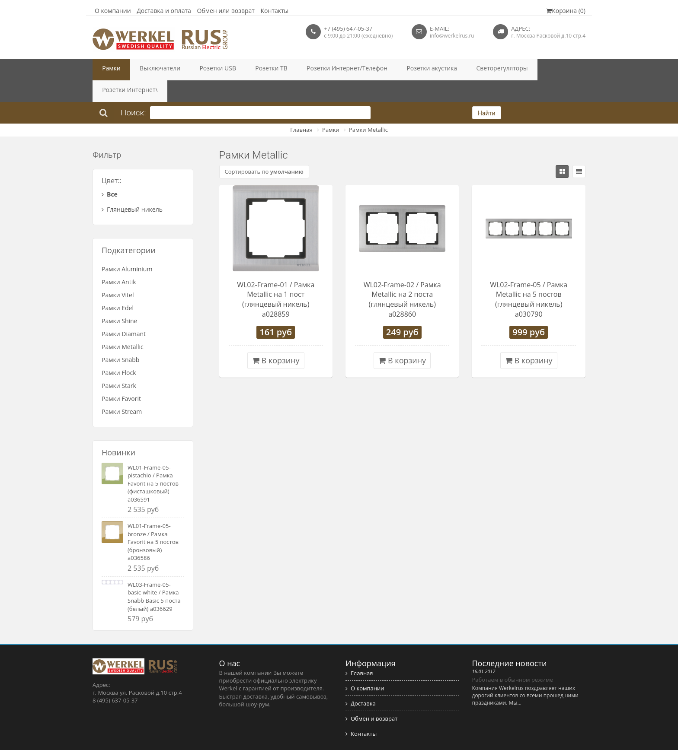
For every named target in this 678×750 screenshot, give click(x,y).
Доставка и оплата (164, 10)
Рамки (107, 69)
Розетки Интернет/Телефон (307, 69)
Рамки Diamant (124, 312)
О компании (113, 10)
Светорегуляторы (442, 69)
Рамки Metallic (368, 108)
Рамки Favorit (121, 377)
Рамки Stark (119, 364)
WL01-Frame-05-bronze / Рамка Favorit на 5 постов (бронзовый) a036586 (153, 520)
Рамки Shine (119, 299)
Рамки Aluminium (127, 247)
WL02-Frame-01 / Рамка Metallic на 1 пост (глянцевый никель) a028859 (275, 278)
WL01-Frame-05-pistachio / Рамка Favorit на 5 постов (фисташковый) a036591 (153, 462)
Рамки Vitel (118, 273)
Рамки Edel (118, 286)
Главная (301, 108)
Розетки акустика (381, 69)
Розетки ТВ (242, 69)
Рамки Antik (119, 260)
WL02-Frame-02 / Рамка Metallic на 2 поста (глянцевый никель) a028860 (402, 278)
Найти (487, 91)
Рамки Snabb (120, 338)
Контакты (275, 10)
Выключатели (148, 69)
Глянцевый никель (132, 188)
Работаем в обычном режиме (512, 658)
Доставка (360, 682)
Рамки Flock (119, 351)
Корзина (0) (565, 10)
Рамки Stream (122, 390)
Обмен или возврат (226, 10)
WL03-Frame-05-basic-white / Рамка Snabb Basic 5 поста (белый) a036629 (154, 575)
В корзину (276, 339)
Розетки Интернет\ (505, 69)
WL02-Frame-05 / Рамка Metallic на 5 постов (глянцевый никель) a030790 (528, 278)
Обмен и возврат (371, 697)
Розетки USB (197, 69)
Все (110, 172)
